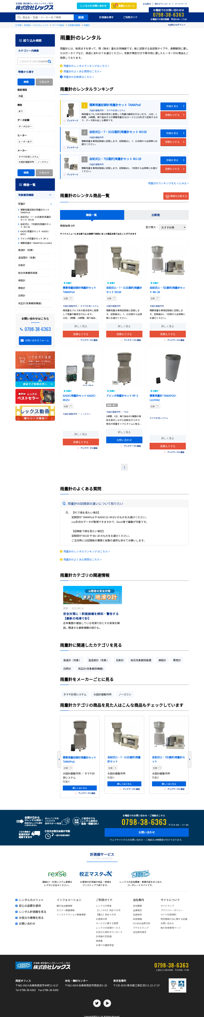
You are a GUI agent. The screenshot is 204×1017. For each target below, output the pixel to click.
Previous (59, 759)
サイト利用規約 (168, 914)
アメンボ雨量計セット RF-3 (122, 395)
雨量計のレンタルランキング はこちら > (86, 551)
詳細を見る (172, 106)
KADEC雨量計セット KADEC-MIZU (34, 233)
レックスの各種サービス (108, 927)
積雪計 (177, 660)
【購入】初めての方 (106, 914)
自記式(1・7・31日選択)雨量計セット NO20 (118, 132)
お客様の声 (101, 919)
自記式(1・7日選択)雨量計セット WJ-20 (115, 159)
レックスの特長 (104, 905)
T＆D (126, 411)
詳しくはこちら (80, 788)
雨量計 (69, 283)
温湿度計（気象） (98, 660)
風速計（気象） (72, 660)
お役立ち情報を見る (31, 918)
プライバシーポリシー (172, 910)
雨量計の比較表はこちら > (78, 77)
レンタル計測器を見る (32, 912)
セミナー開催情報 (65, 910)
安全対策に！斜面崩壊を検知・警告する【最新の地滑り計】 (91, 616)
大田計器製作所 (96, 110)
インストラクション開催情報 (71, 914)
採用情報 (137, 919)
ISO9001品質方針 (141, 923)
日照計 (67, 668)
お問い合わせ (124, 440)
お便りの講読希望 (105, 945)
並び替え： (166, 227)
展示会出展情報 (64, 905)
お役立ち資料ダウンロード (109, 932)
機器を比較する (176, 196)
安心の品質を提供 (30, 906)
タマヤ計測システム (116, 110)
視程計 (162, 660)
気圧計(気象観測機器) (90, 668)
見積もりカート (125, 5)
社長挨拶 (137, 914)
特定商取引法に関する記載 (174, 919)
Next (189, 759)
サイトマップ (167, 905)
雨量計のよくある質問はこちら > (82, 71)
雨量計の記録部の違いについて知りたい (95, 503)
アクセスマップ (140, 927)
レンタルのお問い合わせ (93, 5)
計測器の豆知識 (104, 936)
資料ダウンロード (163, 4)
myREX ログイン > (176, 24)
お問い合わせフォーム (37, 340)
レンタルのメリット (31, 900)
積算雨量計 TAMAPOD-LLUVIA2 (36, 243)
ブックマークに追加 (87, 340)
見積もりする (172, 115)
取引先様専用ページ (171, 927)
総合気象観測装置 (141, 660)
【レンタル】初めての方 (108, 910)
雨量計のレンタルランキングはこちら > (86, 66)
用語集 (99, 940)
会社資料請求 (139, 932)
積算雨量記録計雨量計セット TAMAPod (115, 105)
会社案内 (147, 4)
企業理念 (137, 910)
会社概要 (137, 905)
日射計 (120, 660)
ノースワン (85, 413)
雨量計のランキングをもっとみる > (168, 183)
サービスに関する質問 (107, 923)
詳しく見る (80, 326)
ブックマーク (181, 4)
